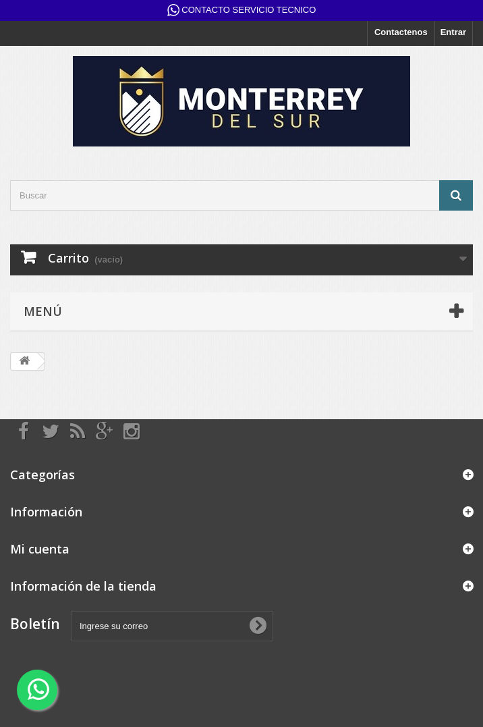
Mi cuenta (39, 549)
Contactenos (401, 32)
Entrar (453, 32)
